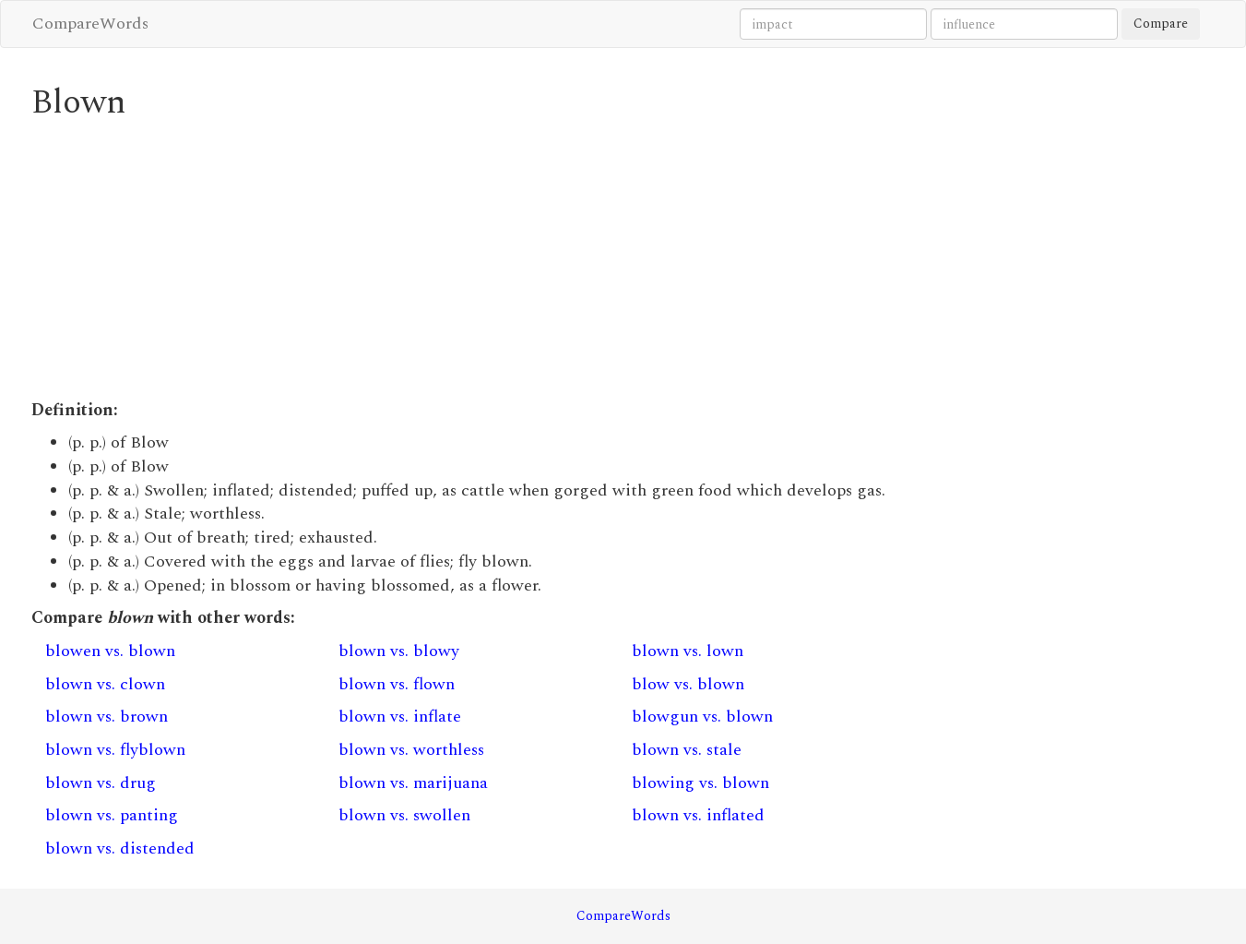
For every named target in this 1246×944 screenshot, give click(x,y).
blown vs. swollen (404, 815)
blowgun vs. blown (702, 716)
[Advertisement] (471, 260)
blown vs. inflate (399, 716)
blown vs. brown (106, 716)
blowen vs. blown (110, 651)
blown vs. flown (396, 684)
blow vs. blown (688, 684)
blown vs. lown (687, 651)
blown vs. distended (120, 848)
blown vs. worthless (411, 749)
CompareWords (90, 23)
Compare (1160, 23)
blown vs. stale (687, 749)
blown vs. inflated (698, 815)
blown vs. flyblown (115, 749)
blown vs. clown (105, 684)
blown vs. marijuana (413, 783)
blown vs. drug (100, 783)
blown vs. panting (111, 815)
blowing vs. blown (700, 783)
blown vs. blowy (398, 651)
